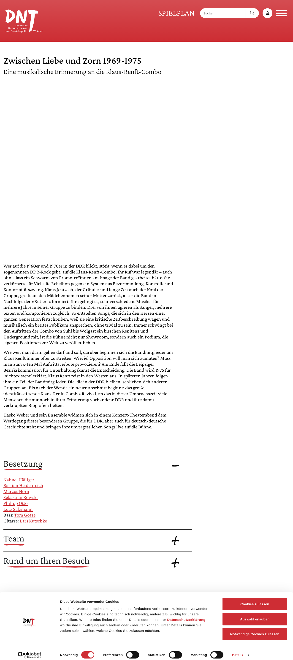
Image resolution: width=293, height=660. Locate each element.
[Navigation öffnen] (281, 13)
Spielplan (176, 12)
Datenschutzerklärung (186, 615)
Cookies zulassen (254, 600)
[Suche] (223, 13)
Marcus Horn (16, 491)
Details (237, 651)
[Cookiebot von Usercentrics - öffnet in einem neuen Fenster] (30, 651)
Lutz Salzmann (18, 509)
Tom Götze (24, 515)
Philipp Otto (15, 503)
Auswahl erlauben (254, 615)
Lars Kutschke (33, 521)
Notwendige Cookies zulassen (254, 630)
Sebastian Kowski (20, 497)
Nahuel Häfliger (18, 479)
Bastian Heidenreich (23, 485)
